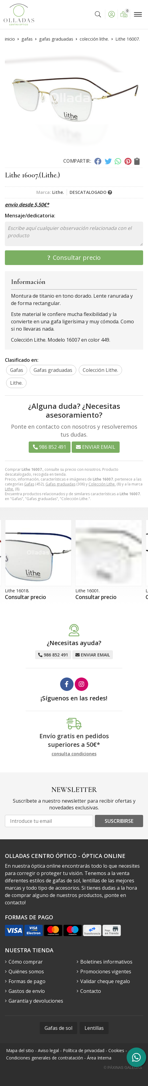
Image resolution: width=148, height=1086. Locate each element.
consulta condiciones (74, 754)
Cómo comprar (26, 961)
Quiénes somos (26, 971)
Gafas (29, 484)
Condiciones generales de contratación (44, 1058)
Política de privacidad (83, 1050)
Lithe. (9, 489)
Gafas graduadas (60, 484)
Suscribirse (119, 821)
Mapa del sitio (20, 1050)
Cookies (116, 1050)
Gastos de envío (27, 991)
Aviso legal (48, 1050)
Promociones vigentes (105, 971)
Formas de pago (27, 981)
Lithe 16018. (17, 591)
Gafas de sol (58, 1028)
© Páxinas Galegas (123, 1068)
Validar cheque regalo (105, 981)
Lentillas (94, 1028)
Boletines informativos (106, 961)
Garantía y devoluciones (36, 1000)
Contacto (90, 991)
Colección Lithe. (102, 484)
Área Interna (99, 1058)
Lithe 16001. (87, 591)
